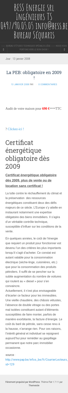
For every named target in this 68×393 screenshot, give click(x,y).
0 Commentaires (47, 84)
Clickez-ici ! (16, 129)
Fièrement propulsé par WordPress (22, 382)
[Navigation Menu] (64, 49)
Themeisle (34, 385)
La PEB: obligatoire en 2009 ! (34, 75)
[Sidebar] (3, 49)
